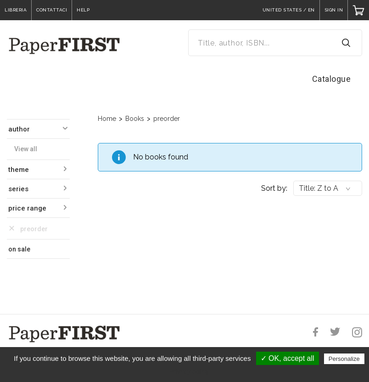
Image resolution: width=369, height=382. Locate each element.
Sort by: (274, 188)
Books (134, 118)
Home (107, 118)
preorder (166, 118)
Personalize (344, 358)
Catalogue (331, 79)
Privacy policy (189, 371)
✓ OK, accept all (287, 358)
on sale (19, 249)
